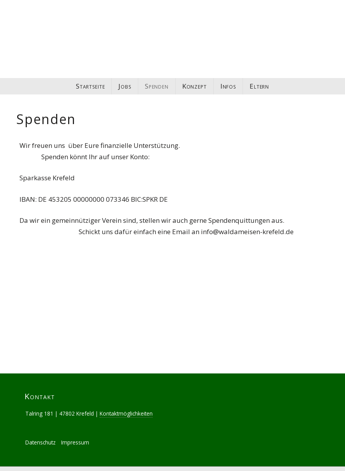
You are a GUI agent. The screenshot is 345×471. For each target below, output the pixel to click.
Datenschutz (40, 433)
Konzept (194, 86)
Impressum (75, 433)
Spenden (157, 86)
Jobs (124, 86)
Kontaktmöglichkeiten (126, 404)
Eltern (259, 86)
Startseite (90, 86)
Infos (228, 86)
